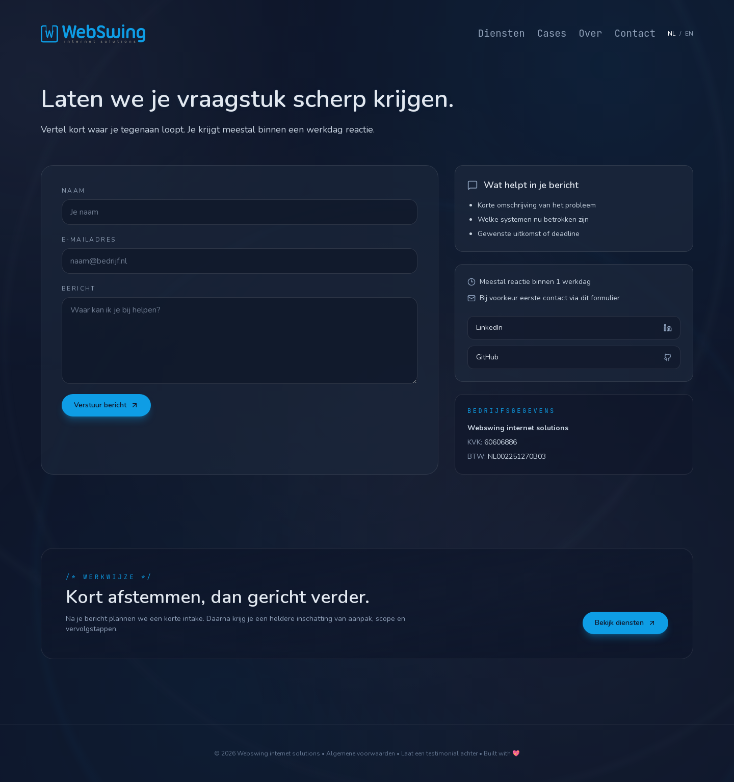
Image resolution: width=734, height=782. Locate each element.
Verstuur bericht (106, 405)
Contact (635, 33)
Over (590, 33)
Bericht (79, 288)
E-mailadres (89, 240)
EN (689, 34)
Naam (74, 191)
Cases (552, 33)
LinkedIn (574, 335)
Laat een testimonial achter (439, 753)
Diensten (501, 33)
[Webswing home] (93, 33)
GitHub (574, 364)
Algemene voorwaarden (360, 753)
